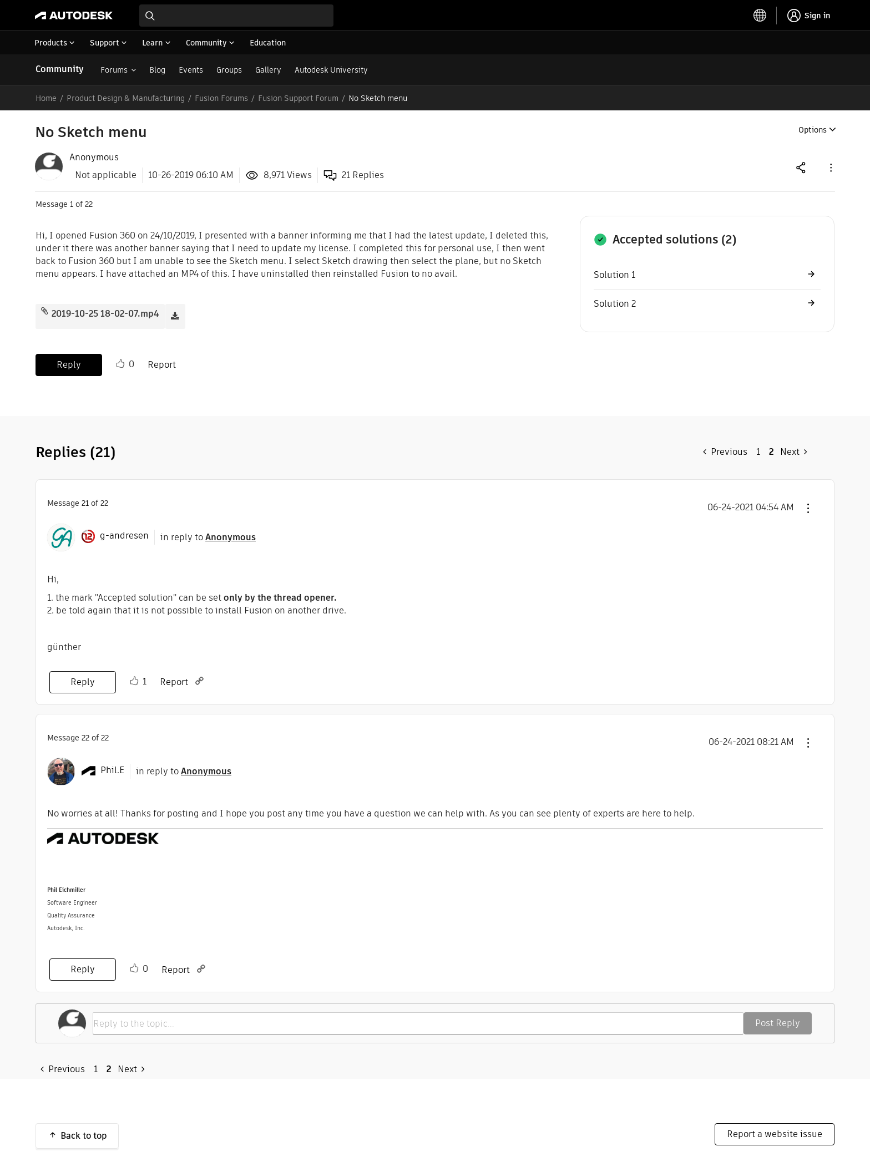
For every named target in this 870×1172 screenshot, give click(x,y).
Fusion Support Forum (298, 94)
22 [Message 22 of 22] (85, 734)
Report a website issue (774, 1130)
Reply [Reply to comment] (82, 678)
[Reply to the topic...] (418, 1020)
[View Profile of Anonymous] (94, 154)
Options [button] (812, 126)
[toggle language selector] (760, 12)
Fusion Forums (221, 94)
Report (162, 361)
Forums (114, 66)
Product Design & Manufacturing (126, 94)
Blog (157, 66)
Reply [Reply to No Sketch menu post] (69, 361)
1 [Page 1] (758, 448)
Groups (229, 66)
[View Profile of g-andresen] (124, 532)
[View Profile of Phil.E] (112, 767)
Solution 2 (615, 300)
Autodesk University (331, 66)
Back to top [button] (83, 1132)
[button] (830, 163)
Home (46, 94)
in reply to (208, 533)
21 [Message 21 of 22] (85, 499)
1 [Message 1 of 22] (71, 200)
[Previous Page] (725, 448)
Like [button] (120, 361)
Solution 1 (614, 271)
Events (191, 66)
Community (60, 65)
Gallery (268, 66)
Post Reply (777, 1019)
